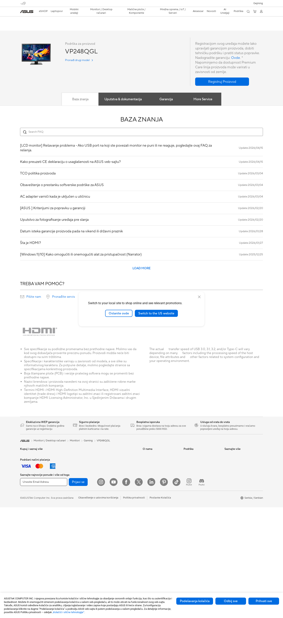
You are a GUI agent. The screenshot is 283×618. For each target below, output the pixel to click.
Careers (147, 490)
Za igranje (25, 484)
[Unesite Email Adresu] (43, 593)
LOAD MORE (141, 268)
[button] (258, 3)
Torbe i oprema (110, 520)
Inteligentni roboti (111, 466)
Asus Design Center (235, 461)
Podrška (55, 26)
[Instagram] (101, 593)
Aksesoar (25, 490)
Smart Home (108, 484)
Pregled (24, 26)
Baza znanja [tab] (80, 99)
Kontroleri (107, 552)
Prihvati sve (264, 601)
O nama (147, 455)
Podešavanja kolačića (194, 601)
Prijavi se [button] (78, 593)
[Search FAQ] (141, 132)
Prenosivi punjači (111, 546)
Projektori (26, 538)
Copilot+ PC (27, 502)
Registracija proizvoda (197, 470)
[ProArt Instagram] (189, 593)
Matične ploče (69, 478)
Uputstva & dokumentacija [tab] (123, 99)
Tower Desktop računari (34, 549)
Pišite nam (33, 297)
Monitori (25, 532)
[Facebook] (126, 593)
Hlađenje (66, 496)
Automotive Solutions (237, 472)
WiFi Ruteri (67, 549)
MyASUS (189, 499)
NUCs (23, 561)
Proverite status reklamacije (200, 455)
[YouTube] (114, 593)
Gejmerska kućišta (71, 490)
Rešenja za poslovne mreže (116, 455)
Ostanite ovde (119, 313)
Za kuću (24, 461)
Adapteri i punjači (111, 531)
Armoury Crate (233, 496)
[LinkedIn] (151, 593)
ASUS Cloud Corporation (157, 478)
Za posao (25, 467)
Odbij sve (231, 601)
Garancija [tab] (166, 99)
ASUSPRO (230, 466)
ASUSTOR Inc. (151, 472)
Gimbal (105, 558)
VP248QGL (30, 20)
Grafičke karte (69, 484)
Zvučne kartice (69, 508)
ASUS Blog (230, 484)
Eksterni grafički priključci (75, 526)
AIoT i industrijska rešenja (115, 472)
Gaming (88, 440)
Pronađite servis (63, 297)
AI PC (23, 496)
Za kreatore (27, 473)
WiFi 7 (64, 537)
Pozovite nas (191, 481)
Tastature (106, 496)
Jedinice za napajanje (73, 502)
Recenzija (40, 26)
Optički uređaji (69, 514)
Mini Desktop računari (73, 455)
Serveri (105, 478)
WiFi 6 (64, 543)
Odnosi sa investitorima (156, 484)
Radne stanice (69, 461)
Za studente (27, 478)
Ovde (235, 58)
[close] (199, 296)
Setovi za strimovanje (113, 514)
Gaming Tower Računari (34, 555)
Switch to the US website (156, 313)
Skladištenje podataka (73, 520)
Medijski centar (151, 466)
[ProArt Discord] (202, 593)
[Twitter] (139, 593)
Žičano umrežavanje (112, 461)
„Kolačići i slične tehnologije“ (68, 612)
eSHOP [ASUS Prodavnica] (43, 11)
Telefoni (24, 514)
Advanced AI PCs (234, 490)
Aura (227, 502)
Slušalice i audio (110, 508)
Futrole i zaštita (110, 526)
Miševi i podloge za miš (114, 502)
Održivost (148, 461)
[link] (26, 11)
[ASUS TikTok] (176, 593)
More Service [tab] (203, 99)
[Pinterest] (164, 593)
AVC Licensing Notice (237, 478)
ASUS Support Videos (196, 493)
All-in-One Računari (31, 544)
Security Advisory (194, 487)
